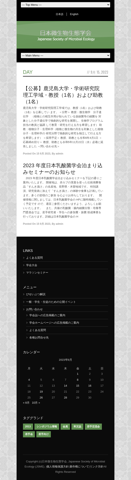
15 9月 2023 (43, 153)
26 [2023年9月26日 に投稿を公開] (41, 397)
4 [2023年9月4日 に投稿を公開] (29, 379)
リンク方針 (96, 466)
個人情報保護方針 (58, 466)
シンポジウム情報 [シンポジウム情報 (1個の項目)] (47, 426)
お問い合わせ (34, 309)
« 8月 (26, 402)
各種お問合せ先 (39, 337)
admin (59, 153)
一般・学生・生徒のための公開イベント (51, 301)
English (74, 14)
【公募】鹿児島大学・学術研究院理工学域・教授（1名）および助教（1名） (63, 95)
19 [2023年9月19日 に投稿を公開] (41, 391)
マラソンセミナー (37, 272)
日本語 (59, 14)
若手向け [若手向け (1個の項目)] (43, 434)
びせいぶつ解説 (36, 294)
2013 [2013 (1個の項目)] (28, 426)
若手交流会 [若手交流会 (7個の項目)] (93, 426)
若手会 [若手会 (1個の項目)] (29, 434)
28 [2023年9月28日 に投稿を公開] (65, 397)
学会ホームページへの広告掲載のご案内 (54, 322)
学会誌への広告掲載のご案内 (47, 315)
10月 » (36, 402)
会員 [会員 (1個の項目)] (65, 426)
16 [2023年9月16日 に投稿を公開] (89, 385)
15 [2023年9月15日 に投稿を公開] (77, 385)
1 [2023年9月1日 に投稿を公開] (77, 373)
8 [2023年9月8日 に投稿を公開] (77, 379)
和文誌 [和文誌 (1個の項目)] (77, 426)
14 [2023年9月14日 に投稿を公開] (65, 385)
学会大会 (31, 265)
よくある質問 (34, 257)
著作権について (79, 466)
